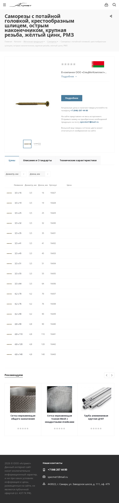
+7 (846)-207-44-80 (79, 110)
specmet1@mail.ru (89, 122)
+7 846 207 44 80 (57, 469)
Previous (106, 375)
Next (111, 375)
